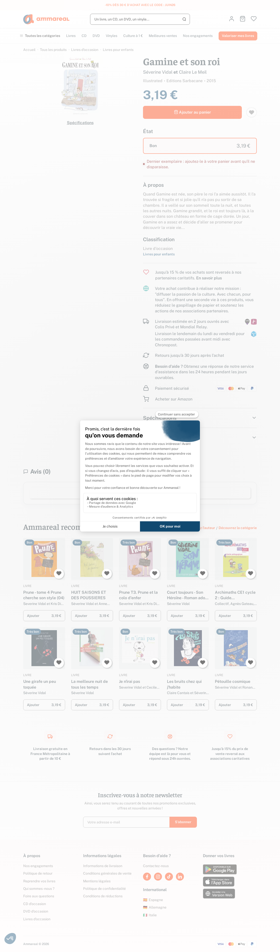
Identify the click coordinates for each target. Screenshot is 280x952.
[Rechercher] (140, 19)
